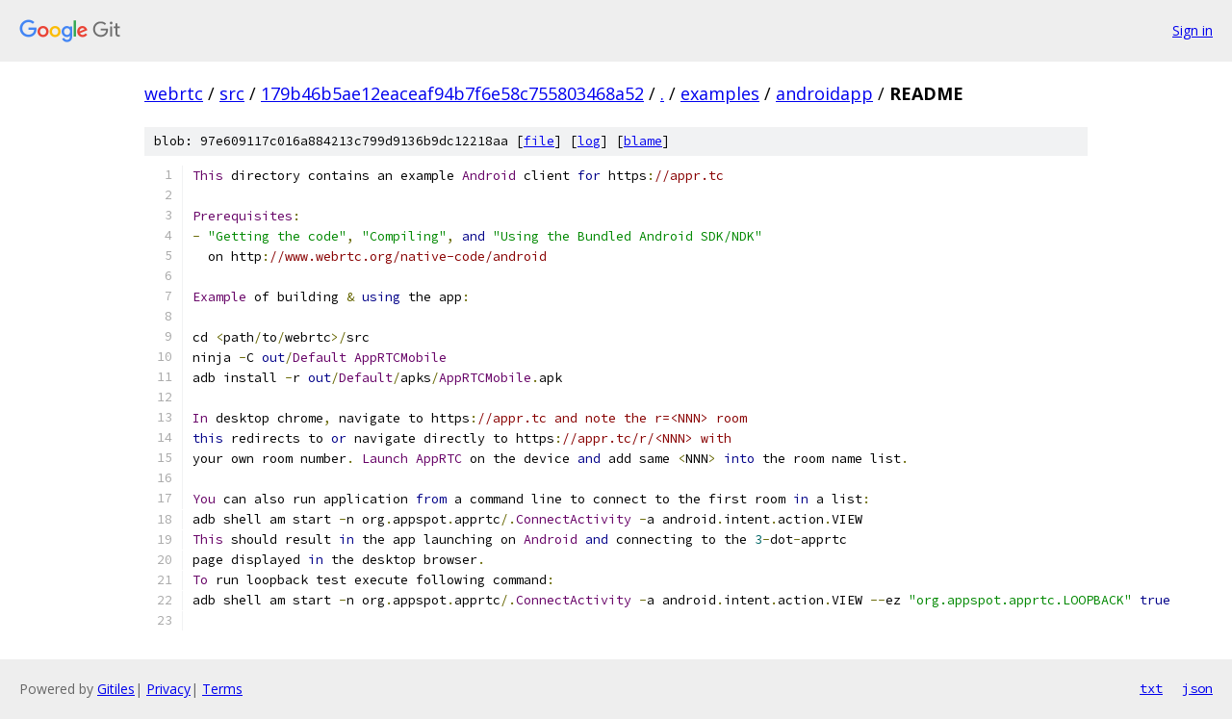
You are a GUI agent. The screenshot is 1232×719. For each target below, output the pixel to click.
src (231, 93)
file (539, 141)
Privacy (168, 689)
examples (719, 93)
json (1197, 688)
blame (643, 141)
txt (1151, 688)
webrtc (173, 93)
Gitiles (116, 689)
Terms (222, 689)
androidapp (824, 93)
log (589, 141)
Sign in (1192, 30)
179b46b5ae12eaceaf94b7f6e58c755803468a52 (452, 93)
